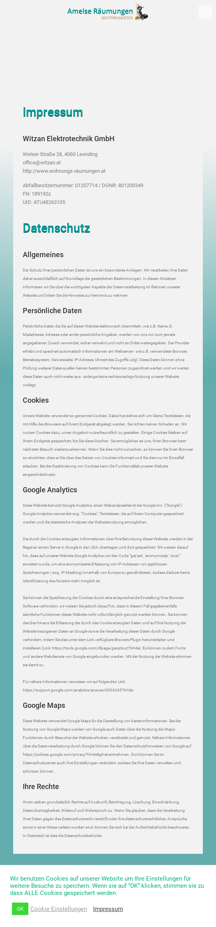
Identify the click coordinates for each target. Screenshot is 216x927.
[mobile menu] (205, 12)
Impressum (108, 909)
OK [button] (20, 909)
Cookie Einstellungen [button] (58, 909)
